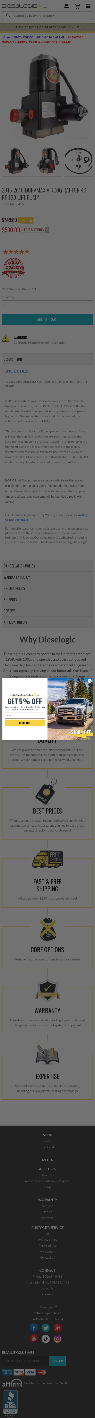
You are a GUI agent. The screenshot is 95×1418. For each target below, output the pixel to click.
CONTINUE (25, 723)
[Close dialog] (90, 681)
